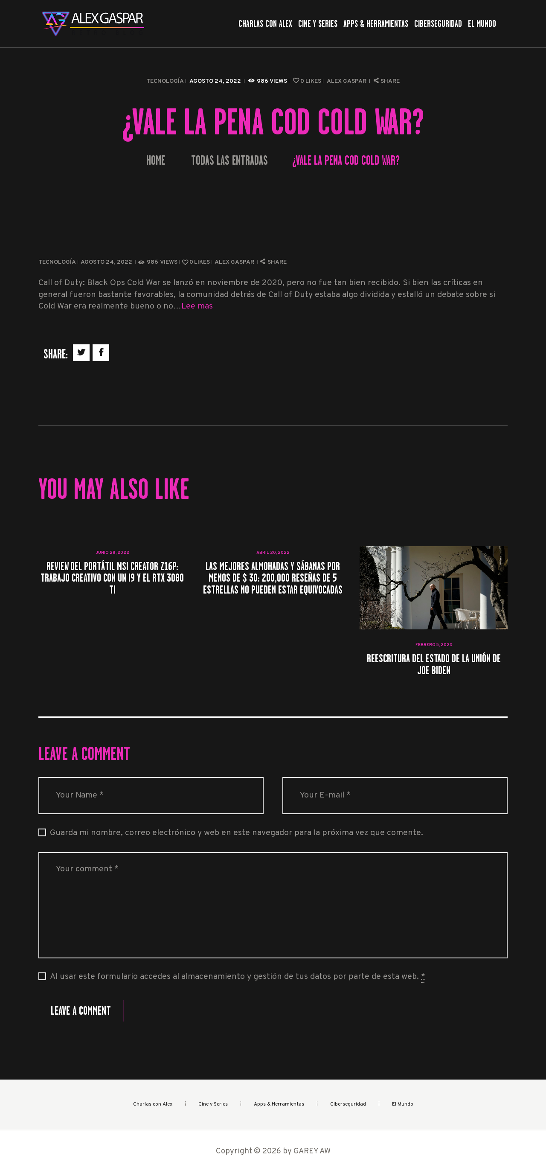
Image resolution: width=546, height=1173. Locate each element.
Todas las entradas (229, 160)
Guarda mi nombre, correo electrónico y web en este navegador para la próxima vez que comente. (236, 833)
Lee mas (197, 306)
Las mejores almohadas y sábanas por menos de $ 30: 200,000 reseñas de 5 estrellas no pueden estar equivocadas (273, 577)
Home (155, 161)
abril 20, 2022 (273, 553)
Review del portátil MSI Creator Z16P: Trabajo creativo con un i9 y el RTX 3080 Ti (112, 577)
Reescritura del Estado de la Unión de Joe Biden (434, 664)
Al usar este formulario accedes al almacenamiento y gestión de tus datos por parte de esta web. (237, 977)
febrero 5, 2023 (433, 645)
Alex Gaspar (347, 81)
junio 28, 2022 (112, 553)
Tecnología (165, 81)
